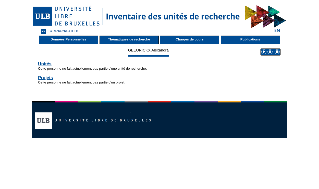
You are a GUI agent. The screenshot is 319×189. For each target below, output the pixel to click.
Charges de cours (190, 39)
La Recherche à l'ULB (58, 31)
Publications (250, 39)
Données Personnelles (68, 39)
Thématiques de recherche (129, 39)
